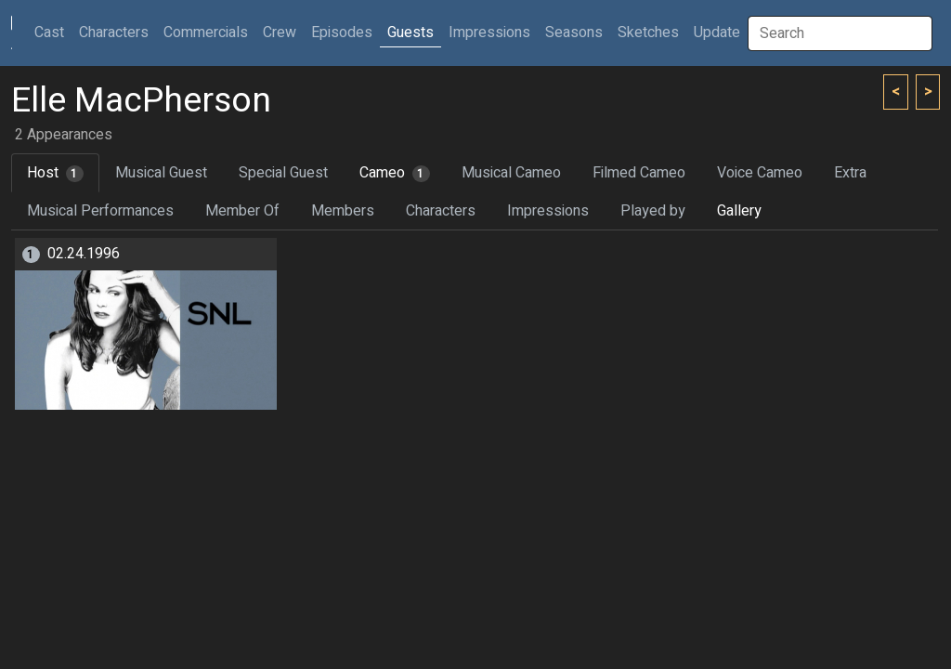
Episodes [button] (341, 32)
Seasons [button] (574, 32)
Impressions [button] (489, 32)
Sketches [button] (648, 32)
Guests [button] (410, 32)
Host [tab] (55, 173)
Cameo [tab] (394, 173)
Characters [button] (114, 32)
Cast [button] (53, 32)
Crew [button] (279, 32)
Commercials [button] (205, 32)
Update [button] (717, 32)
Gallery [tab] (739, 211)
